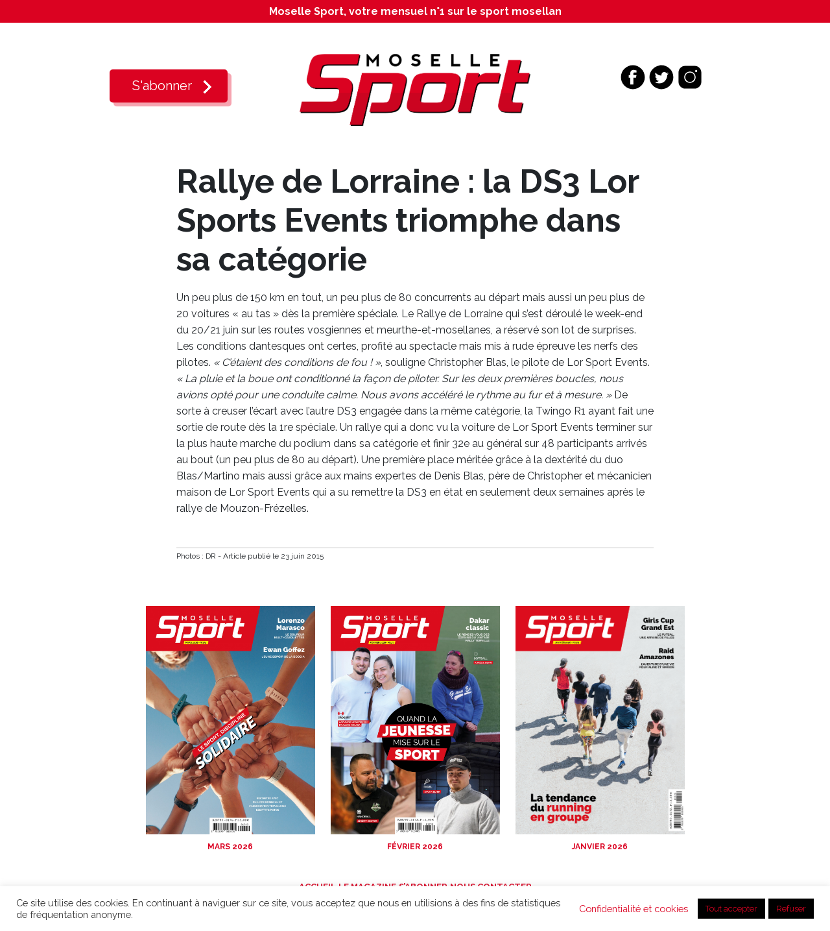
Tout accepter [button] (731, 908)
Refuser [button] (791, 908)
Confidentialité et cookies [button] (633, 908)
